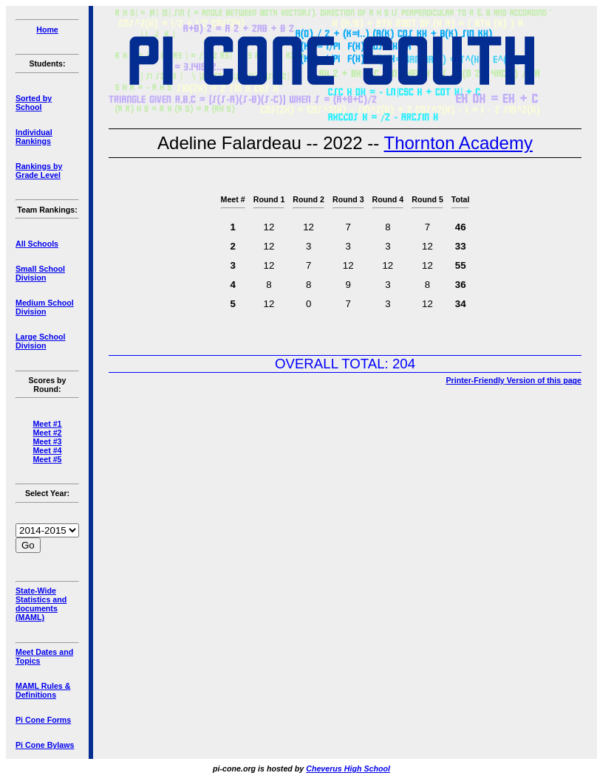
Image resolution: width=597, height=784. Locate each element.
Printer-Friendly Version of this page (513, 380)
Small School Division (40, 273)
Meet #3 (47, 441)
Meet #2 (47, 432)
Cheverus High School (348, 768)
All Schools (37, 243)
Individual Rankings (34, 136)
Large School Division (41, 341)
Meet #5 (47, 459)
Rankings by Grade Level (39, 170)
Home (47, 29)
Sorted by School (34, 102)
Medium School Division (45, 307)
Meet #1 (47, 423)
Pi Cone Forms (43, 719)
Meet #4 (47, 450)
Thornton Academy (457, 143)
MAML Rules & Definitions (43, 690)
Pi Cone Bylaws (45, 744)
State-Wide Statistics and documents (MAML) (41, 604)
